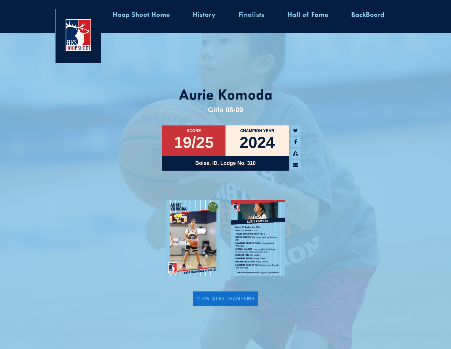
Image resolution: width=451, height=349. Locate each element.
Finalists (251, 15)
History (204, 15)
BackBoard (367, 15)
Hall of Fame (307, 15)
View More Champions (225, 298)
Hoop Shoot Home (141, 15)
